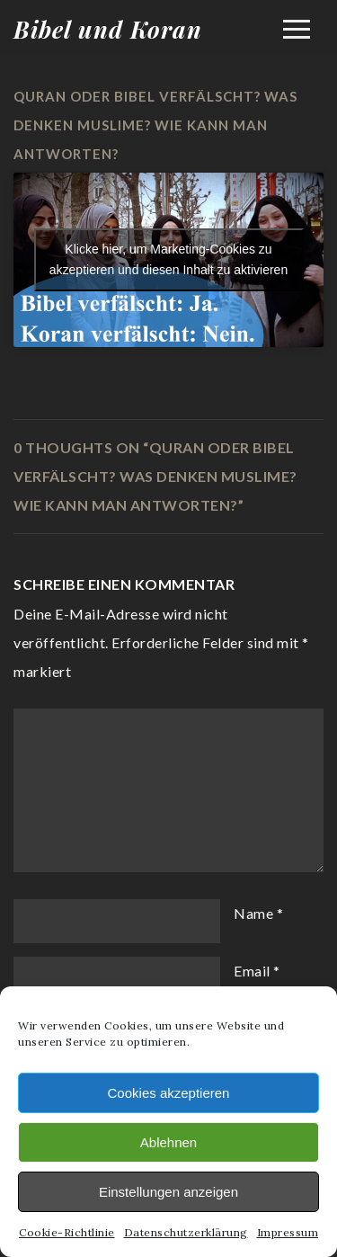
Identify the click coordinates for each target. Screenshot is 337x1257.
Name (253, 913)
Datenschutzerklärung (186, 1232)
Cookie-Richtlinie (67, 1232)
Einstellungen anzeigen (168, 1191)
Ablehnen (168, 1142)
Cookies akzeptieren (169, 1093)
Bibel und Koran (107, 29)
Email (252, 970)
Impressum (288, 1232)
